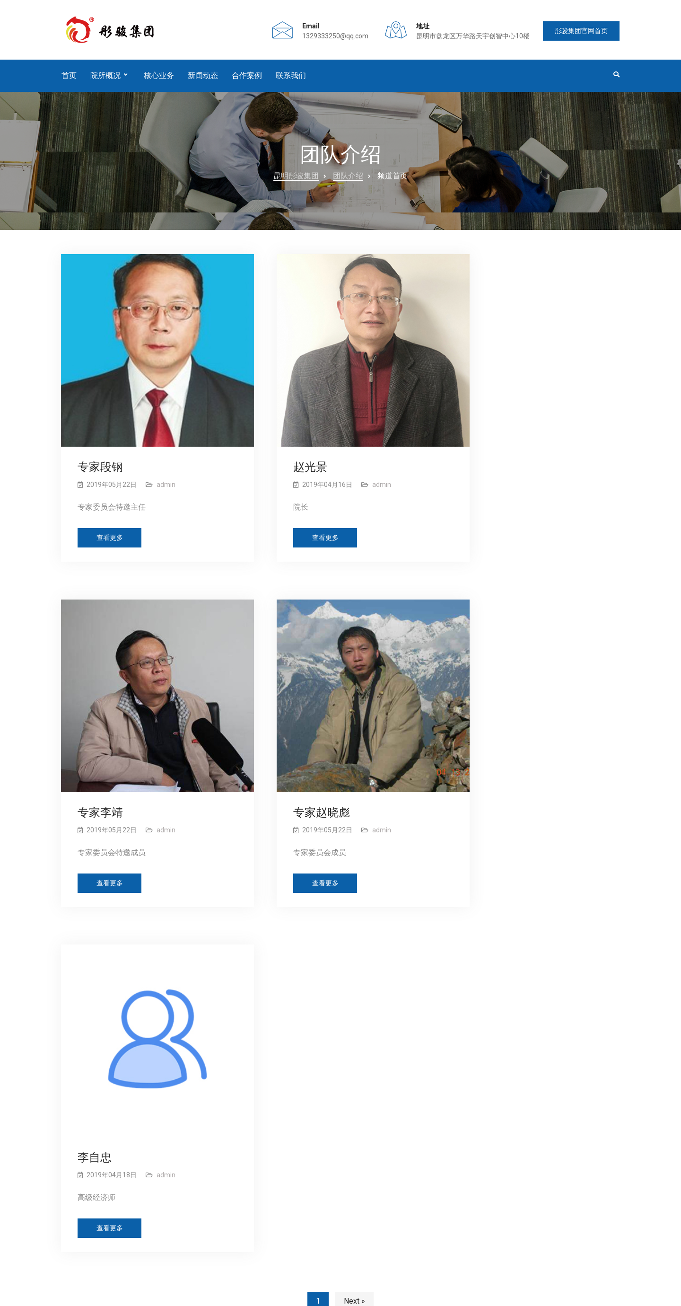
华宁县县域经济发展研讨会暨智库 (267, 1081)
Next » (354, 920)
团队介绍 (348, 180)
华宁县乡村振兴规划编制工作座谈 (267, 1107)
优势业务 (376, 1061)
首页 (69, 79)
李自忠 (289, 774)
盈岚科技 (606, 1293)
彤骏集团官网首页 (578, 34)
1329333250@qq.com (327, 38)
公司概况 (101, 1257)
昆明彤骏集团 (296, 180)
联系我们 (291, 79)
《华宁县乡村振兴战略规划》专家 (267, 1031)
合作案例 (247, 79)
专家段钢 (100, 448)
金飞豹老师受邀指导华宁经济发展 (267, 1056)
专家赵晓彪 (106, 774)
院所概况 (105, 79)
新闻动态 (203, 79)
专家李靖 (488, 448)
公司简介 (376, 1032)
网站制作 (546, 1293)
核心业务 (159, 79)
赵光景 (289, 448)
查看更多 (110, 520)
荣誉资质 (376, 1046)
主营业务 (376, 1076)
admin (166, 466)
